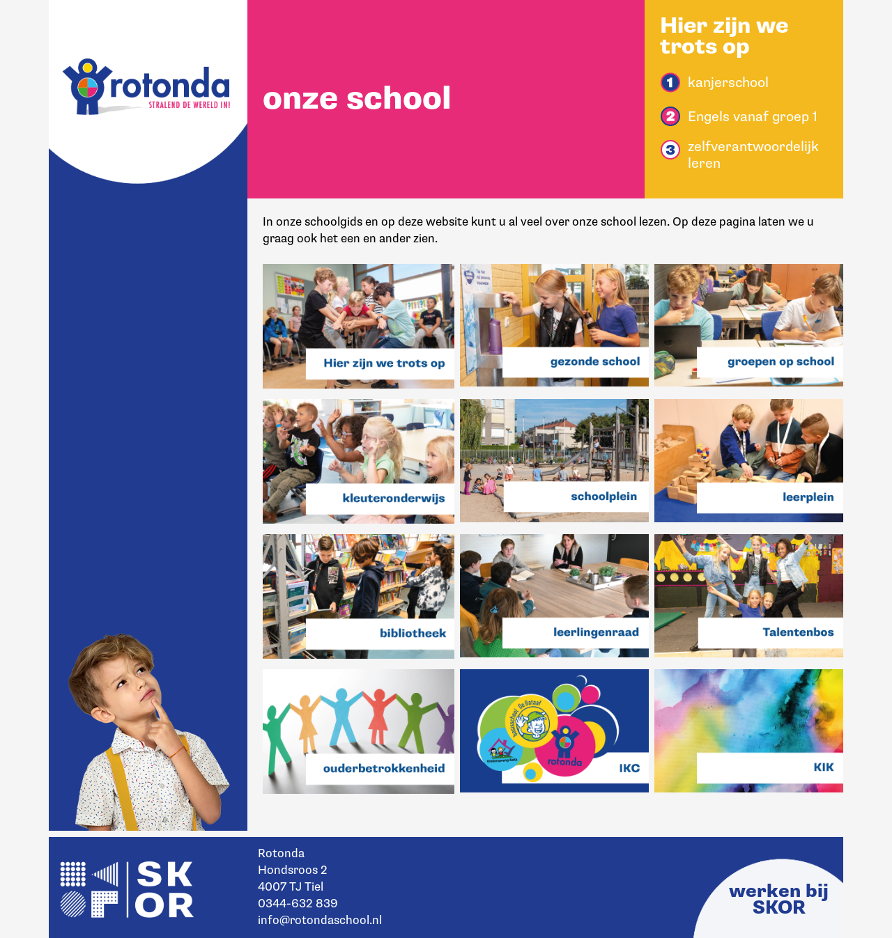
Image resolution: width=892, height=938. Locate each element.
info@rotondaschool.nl (320, 920)
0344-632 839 (298, 903)
